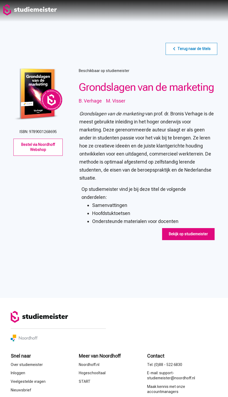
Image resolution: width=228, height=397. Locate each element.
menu (220, 10)
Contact (155, 356)
